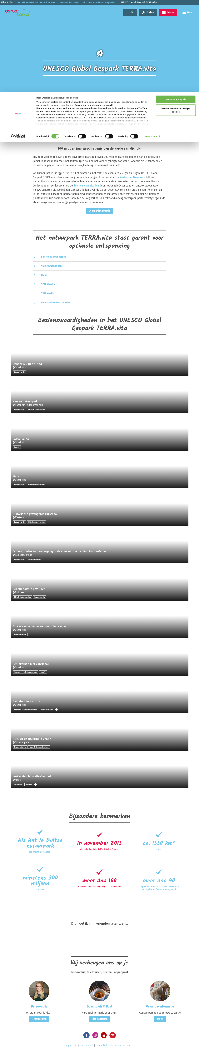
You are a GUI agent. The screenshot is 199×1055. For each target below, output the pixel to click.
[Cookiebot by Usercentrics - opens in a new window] (18, 44)
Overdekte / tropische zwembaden (26, 672)
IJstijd (44, 274)
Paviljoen (29, 784)
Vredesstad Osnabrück (133, 177)
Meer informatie (99, 210)
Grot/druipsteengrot (36, 559)
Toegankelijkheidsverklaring (110, 1045)
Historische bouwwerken (37, 484)
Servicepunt (18, 784)
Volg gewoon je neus (51, 265)
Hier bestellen (99, 1018)
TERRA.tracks (48, 284)
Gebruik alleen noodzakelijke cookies (176, 18)
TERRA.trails (47, 293)
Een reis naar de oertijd (53, 256)
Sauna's (17, 447)
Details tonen (150, 44)
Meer (160, 1018)
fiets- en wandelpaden (86, 185)
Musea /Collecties (20, 634)
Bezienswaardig (19, 372)
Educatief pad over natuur (38, 410)
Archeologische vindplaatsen (40, 747)
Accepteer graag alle (176, 7)
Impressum (71, 1045)
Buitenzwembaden (48, 709)
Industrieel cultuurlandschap (56, 302)
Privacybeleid (86, 1045)
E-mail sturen (39, 1018)
